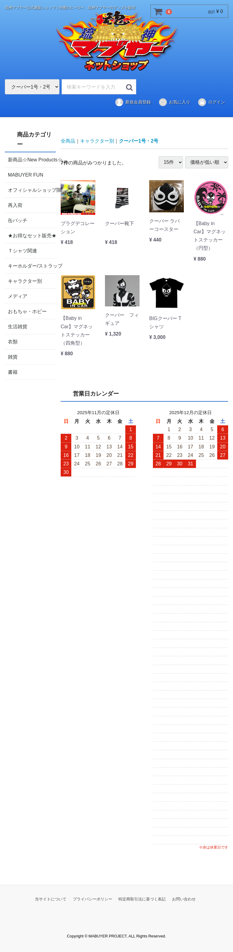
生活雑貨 (17, 326)
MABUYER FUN (25, 174)
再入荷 (15, 205)
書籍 (13, 371)
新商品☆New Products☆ (32, 159)
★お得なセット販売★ (32, 235)
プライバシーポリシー (92, 898)
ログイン (211, 102)
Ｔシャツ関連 (22, 250)
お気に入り (174, 102)
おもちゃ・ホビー (27, 311)
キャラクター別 (25, 280)
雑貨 (13, 356)
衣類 (13, 341)
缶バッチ (17, 220)
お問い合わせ (184, 898)
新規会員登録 (133, 102)
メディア (17, 296)
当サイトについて (50, 898)
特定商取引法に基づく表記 (142, 898)
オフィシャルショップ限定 (32, 189)
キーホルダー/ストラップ (32, 265)
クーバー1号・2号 (138, 140)
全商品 (68, 140)
